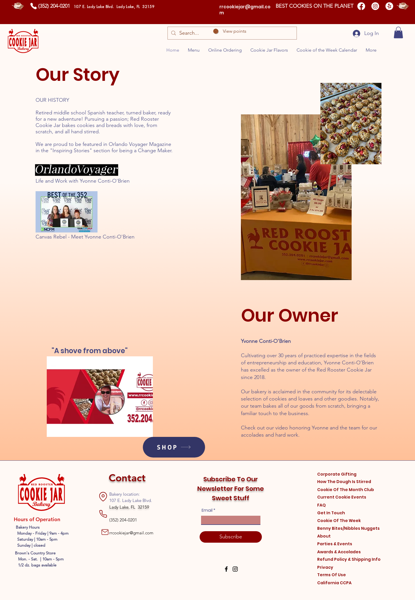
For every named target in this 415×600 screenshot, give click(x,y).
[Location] (103, 497)
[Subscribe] (231, 537)
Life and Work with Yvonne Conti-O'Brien (83, 181)
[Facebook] (361, 6)
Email (207, 510)
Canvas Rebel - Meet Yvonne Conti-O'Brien (85, 237)
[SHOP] (174, 447)
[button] (398, 32)
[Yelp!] (389, 6)
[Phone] (33, 6)
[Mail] (105, 532)
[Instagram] (375, 6)
